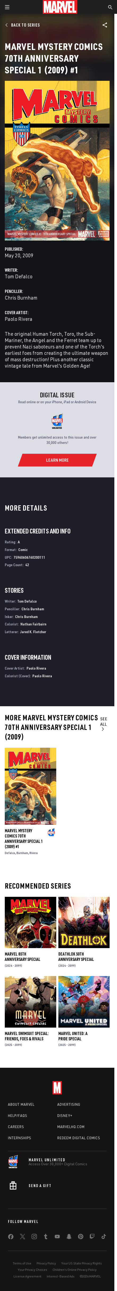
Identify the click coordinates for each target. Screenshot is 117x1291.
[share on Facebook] (11, 1237)
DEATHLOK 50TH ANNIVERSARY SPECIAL (76, 956)
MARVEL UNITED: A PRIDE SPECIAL (73, 1036)
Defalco (10, 853)
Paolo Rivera (18, 319)
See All (103, 723)
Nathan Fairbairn (33, 624)
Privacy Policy (46, 1263)
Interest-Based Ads (61, 1276)
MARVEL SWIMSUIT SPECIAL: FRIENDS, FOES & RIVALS (27, 1036)
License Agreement (27, 1276)
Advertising (68, 1104)
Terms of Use (22, 1263)
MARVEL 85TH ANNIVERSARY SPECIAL (22, 956)
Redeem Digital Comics (78, 1138)
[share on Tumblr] (45, 1237)
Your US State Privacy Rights (81, 1263)
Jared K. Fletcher (33, 631)
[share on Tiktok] (103, 1237)
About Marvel (21, 1104)
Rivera (33, 853)
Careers (16, 1127)
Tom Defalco (18, 276)
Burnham (22, 853)
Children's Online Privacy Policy (75, 1270)
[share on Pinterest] (80, 1237)
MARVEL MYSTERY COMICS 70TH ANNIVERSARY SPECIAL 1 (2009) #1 (24, 838)
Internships (19, 1138)
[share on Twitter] (22, 1237)
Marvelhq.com (71, 1127)
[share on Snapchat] (69, 1237)
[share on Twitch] (92, 1237)
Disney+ (64, 1115)
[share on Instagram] (34, 1237)
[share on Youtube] (57, 1237)
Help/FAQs (17, 1115)
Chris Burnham (21, 298)
